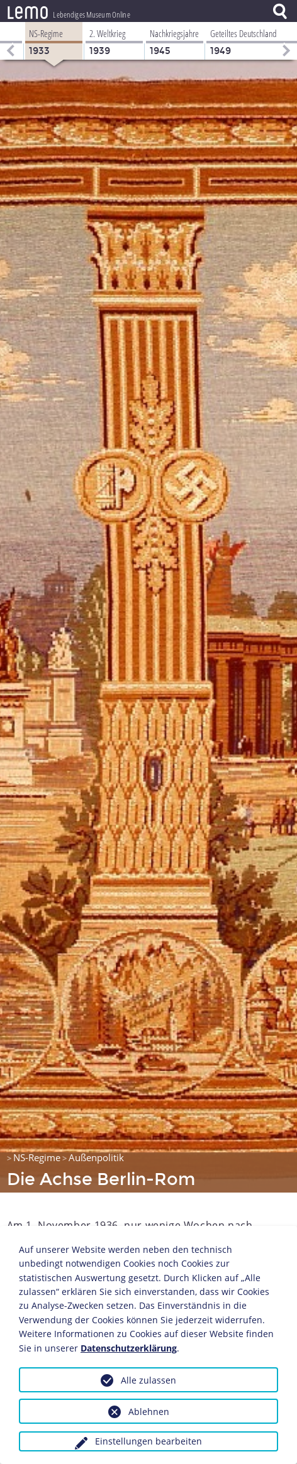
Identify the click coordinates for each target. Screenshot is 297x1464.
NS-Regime (36, 1157)
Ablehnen (148, 1412)
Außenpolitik (96, 1157)
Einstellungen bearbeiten (148, 1441)
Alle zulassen (148, 1380)
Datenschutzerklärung (129, 1348)
